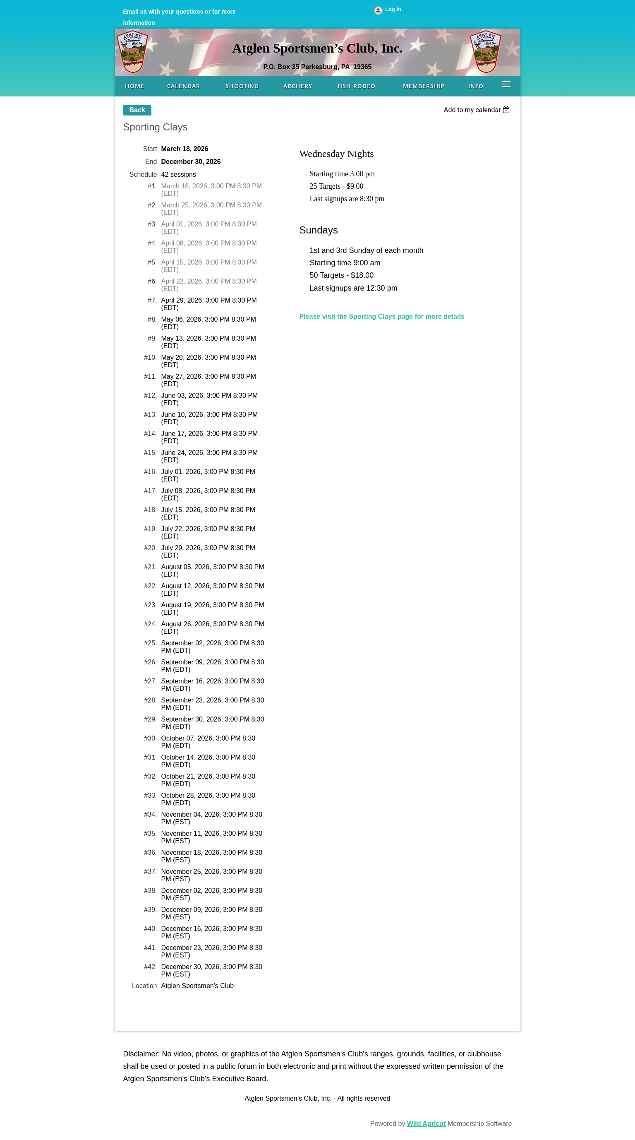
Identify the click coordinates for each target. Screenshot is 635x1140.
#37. (150, 871)
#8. (152, 319)
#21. (150, 566)
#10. (150, 357)
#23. (150, 604)
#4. (152, 243)
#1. (152, 186)
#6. (152, 281)
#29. (150, 719)
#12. (150, 395)
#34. (150, 814)
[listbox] (478, 110)
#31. (150, 757)
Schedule (143, 174)
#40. (150, 928)
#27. (150, 681)
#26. (150, 662)
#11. (150, 376)
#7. (152, 300)
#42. (150, 966)
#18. (150, 509)
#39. (150, 909)
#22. (150, 585)
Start (150, 148)
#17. (150, 490)
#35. (150, 833)
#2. (152, 205)
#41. (150, 947)
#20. (150, 547)
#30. (150, 738)
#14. (150, 433)
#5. (152, 262)
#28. (150, 700)
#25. (150, 643)
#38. (150, 890)
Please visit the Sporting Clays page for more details (382, 316)
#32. (150, 776)
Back (137, 109)
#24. (150, 624)
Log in (393, 9)
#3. (152, 224)
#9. (152, 338)
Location (144, 985)
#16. (150, 471)
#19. (150, 528)
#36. (150, 852)
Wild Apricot (426, 1123)
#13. (150, 414)
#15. (150, 452)
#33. (150, 795)
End (151, 161)
